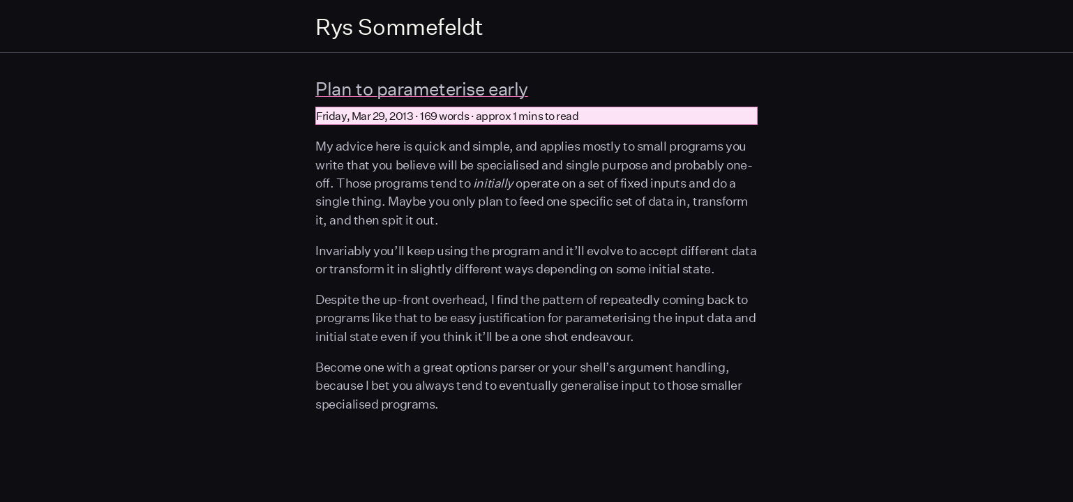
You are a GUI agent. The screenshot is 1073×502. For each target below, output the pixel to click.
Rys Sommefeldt (399, 26)
